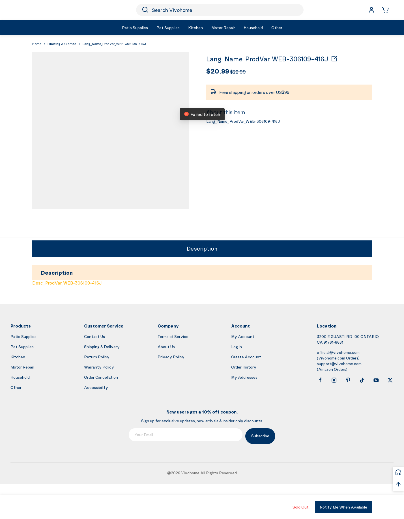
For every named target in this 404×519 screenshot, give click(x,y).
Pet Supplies (22, 346)
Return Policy (96, 356)
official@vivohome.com (338, 352)
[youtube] (376, 380)
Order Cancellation (101, 377)
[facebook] (320, 380)
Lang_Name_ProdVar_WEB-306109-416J (267, 59)
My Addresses (244, 377)
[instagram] (334, 380)
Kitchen (17, 356)
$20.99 (217, 71)
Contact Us (94, 336)
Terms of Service (173, 336)
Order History (243, 367)
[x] (390, 380)
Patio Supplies (23, 336)
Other (16, 387)
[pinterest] (348, 380)
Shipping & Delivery (102, 346)
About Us (166, 346)
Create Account (246, 356)
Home (36, 44)
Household (20, 377)
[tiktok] (362, 380)
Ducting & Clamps (62, 44)
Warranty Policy (99, 367)
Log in (236, 346)
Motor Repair (22, 367)
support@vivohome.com (339, 363)
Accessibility (96, 387)
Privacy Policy (171, 356)
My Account (242, 336)
